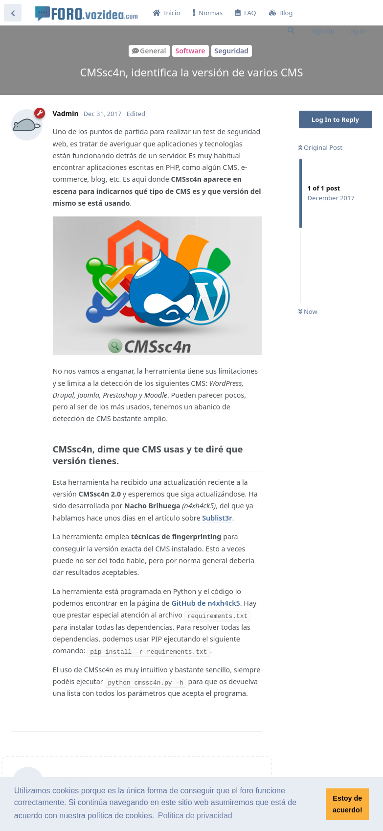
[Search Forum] (291, 30)
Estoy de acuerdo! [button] (347, 804)
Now (307, 311)
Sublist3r (217, 517)
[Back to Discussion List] (13, 13)
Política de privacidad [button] (195, 815)
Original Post (320, 147)
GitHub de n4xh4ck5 (206, 603)
